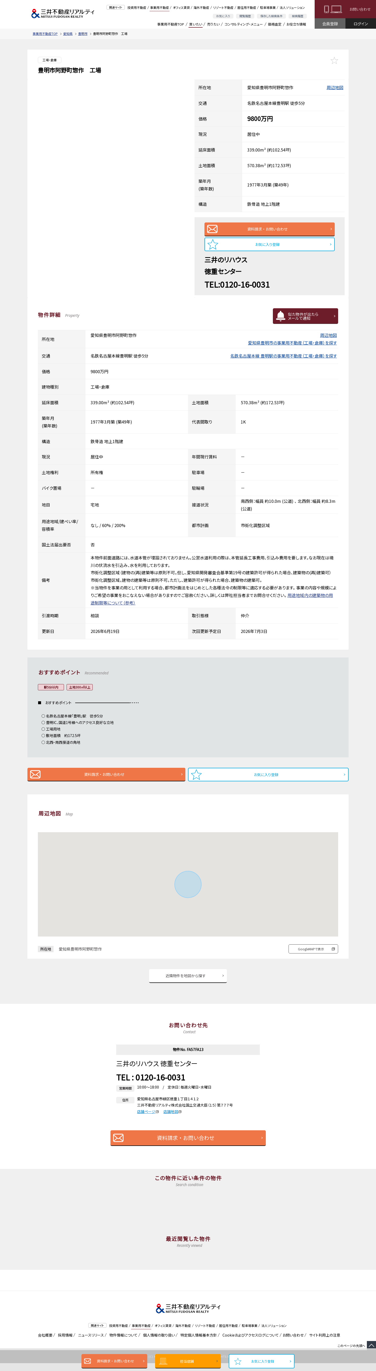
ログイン (361, 23)
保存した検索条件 (271, 16)
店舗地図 (172, 1119)
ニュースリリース (90, 1342)
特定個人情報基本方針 (198, 1342)
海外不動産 (201, 7)
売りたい (213, 24)
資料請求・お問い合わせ (115, 1360)
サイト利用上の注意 (323, 1342)
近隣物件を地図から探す (185, 982)
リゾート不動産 (223, 7)
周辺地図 (335, 87)
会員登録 (330, 23)
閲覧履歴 (245, 16)
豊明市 (82, 33)
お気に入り (223, 16)
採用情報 (64, 1342)
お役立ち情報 (296, 24)
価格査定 (274, 24)
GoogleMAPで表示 (311, 954)
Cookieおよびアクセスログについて (250, 1342)
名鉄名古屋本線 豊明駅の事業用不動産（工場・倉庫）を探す (283, 360)
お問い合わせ (360, 9)
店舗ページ (148, 1119)
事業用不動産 (159, 7)
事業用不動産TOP (170, 24)
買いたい (195, 24)
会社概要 (44, 1342)
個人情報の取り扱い (158, 1342)
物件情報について (123, 1342)
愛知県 (68, 33)
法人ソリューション (292, 7)
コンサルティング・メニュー (244, 24)
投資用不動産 (136, 7)
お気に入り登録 (262, 1361)
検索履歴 (297, 16)
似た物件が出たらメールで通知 (303, 320)
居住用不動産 (246, 7)
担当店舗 (187, 1361)
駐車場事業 (268, 7)
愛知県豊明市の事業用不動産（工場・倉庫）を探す (292, 346)
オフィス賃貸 (181, 7)
